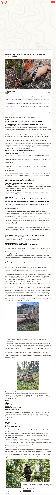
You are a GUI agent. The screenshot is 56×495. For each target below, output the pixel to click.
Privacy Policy (28, 485)
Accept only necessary (36, 491)
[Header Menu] (53, 2)
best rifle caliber (10, 273)
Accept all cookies (26, 491)
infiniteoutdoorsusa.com (13, 113)
